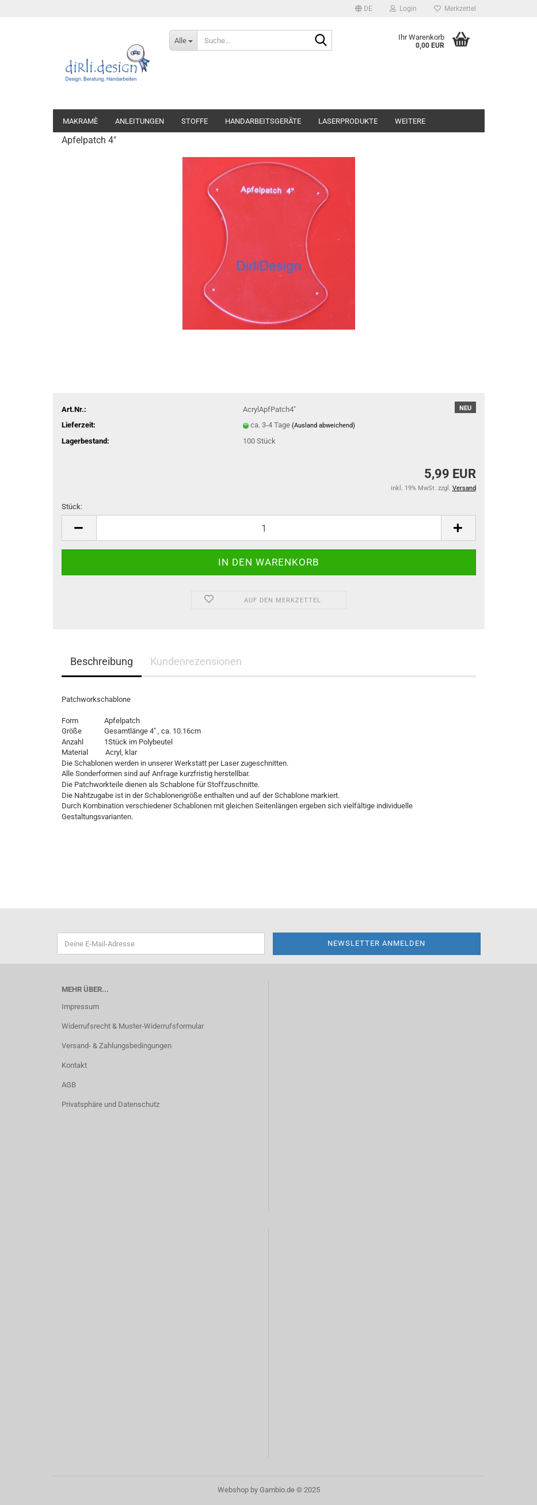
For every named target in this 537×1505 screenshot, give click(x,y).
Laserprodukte (348, 121)
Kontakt (74, 1065)
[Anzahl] (268, 528)
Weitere (410, 121)
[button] (363, 8)
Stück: (72, 506)
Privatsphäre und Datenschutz (110, 1104)
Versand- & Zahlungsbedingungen (117, 1045)
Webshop (233, 1489)
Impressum (80, 1006)
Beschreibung (101, 661)
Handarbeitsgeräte (263, 121)
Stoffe (194, 121)
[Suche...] (183, 40)
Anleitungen (139, 121)
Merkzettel (455, 9)
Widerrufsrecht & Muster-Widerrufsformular (133, 1026)
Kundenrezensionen (196, 661)
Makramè (80, 121)
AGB (69, 1084)
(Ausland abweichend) (323, 425)
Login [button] (403, 9)
